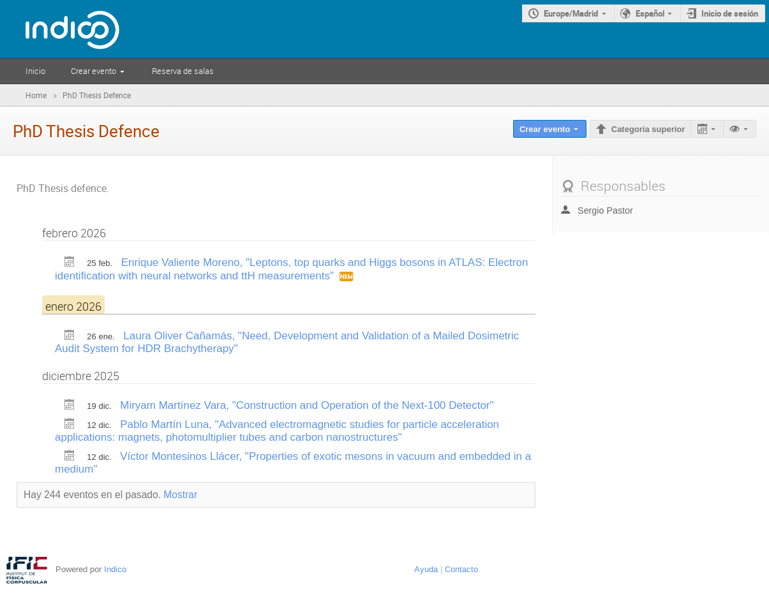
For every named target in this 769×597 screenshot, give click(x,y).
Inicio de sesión (729, 13)
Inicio (35, 71)
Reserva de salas (183, 71)
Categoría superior (648, 129)
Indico (115, 569)
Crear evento (93, 71)
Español (650, 13)
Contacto (461, 569)
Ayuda (426, 569)
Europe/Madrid (571, 13)
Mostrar (180, 494)
